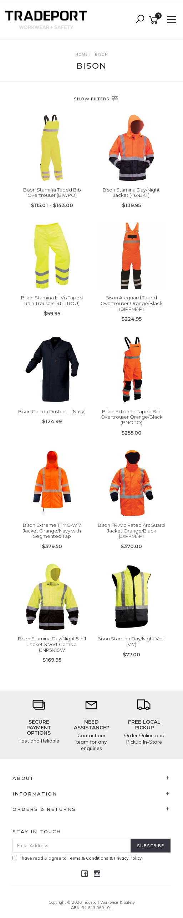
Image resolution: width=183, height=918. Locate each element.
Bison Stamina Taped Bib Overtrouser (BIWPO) (52, 192)
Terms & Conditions (88, 858)
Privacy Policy (128, 858)
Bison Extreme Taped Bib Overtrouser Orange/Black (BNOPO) (131, 417)
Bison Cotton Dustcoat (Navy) (52, 411)
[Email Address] (71, 846)
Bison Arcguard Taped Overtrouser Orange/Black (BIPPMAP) (131, 303)
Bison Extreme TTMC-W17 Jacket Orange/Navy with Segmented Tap (52, 530)
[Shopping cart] (155, 20)
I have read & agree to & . (77, 858)
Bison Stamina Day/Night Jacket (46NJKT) (131, 192)
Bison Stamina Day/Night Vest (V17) (131, 641)
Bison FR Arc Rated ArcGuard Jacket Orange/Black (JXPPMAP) (131, 530)
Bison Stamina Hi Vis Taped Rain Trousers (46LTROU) (52, 300)
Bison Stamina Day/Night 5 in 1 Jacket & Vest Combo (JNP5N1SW (52, 644)
